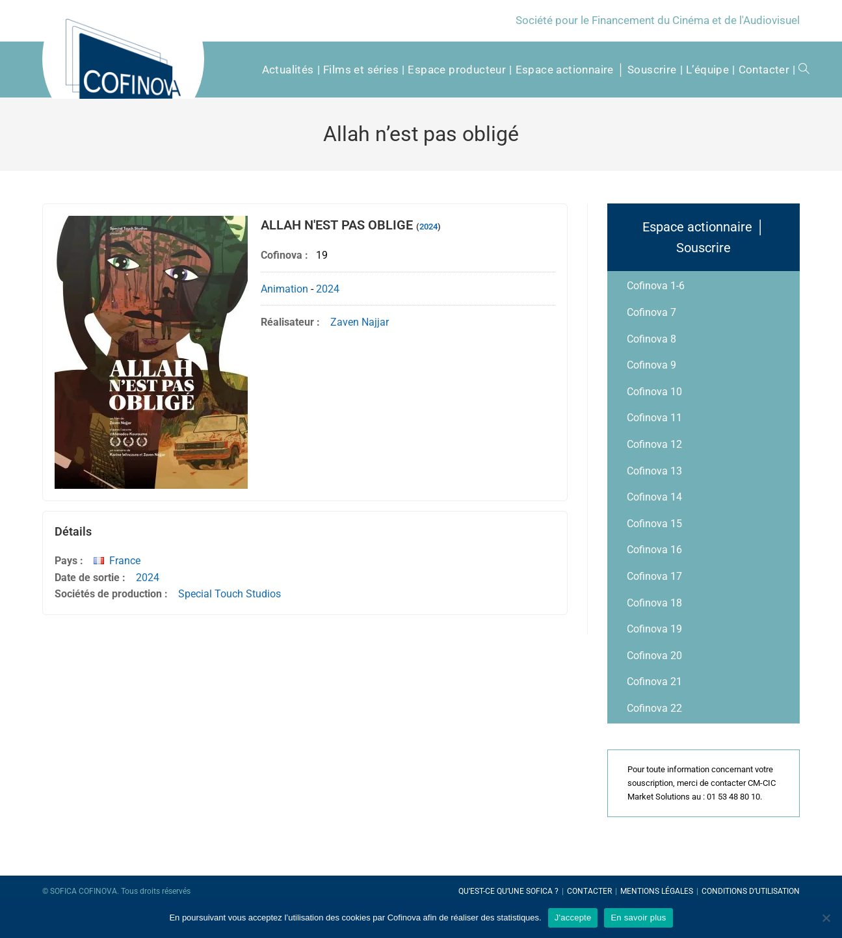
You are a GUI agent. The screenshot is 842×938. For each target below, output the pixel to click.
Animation (284, 289)
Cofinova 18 (654, 603)
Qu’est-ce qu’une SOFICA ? (508, 891)
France (124, 560)
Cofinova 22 (654, 708)
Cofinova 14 (654, 497)
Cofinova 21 (654, 681)
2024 (428, 226)
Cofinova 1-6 (656, 286)
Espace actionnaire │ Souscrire (703, 237)
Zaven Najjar (359, 322)
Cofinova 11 (654, 417)
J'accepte (573, 917)
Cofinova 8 (651, 339)
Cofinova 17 (654, 576)
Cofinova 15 (654, 523)
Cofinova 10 (654, 391)
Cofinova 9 (651, 365)
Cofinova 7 (651, 312)
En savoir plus (638, 917)
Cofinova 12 (654, 444)
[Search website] (799, 70)
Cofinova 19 (654, 629)
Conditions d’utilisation (751, 891)
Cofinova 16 (654, 549)
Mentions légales (656, 891)
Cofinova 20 (654, 655)
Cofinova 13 (654, 471)
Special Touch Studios (229, 594)
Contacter (589, 891)
